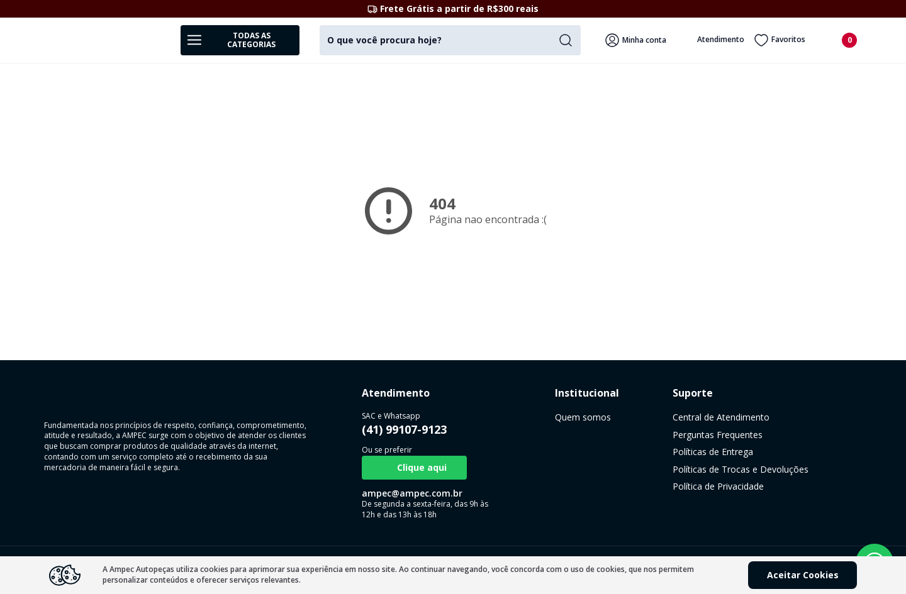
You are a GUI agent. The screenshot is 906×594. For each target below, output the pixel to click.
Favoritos (779, 40)
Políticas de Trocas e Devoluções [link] (659, 469)
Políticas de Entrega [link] (631, 452)
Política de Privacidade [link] (636, 486)
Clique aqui (387, 467)
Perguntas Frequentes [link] (636, 435)
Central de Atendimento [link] (639, 417)
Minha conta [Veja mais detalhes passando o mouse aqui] (635, 40)
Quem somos (529, 417)
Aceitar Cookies (803, 575)
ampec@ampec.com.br (385, 493)
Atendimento (712, 40)
